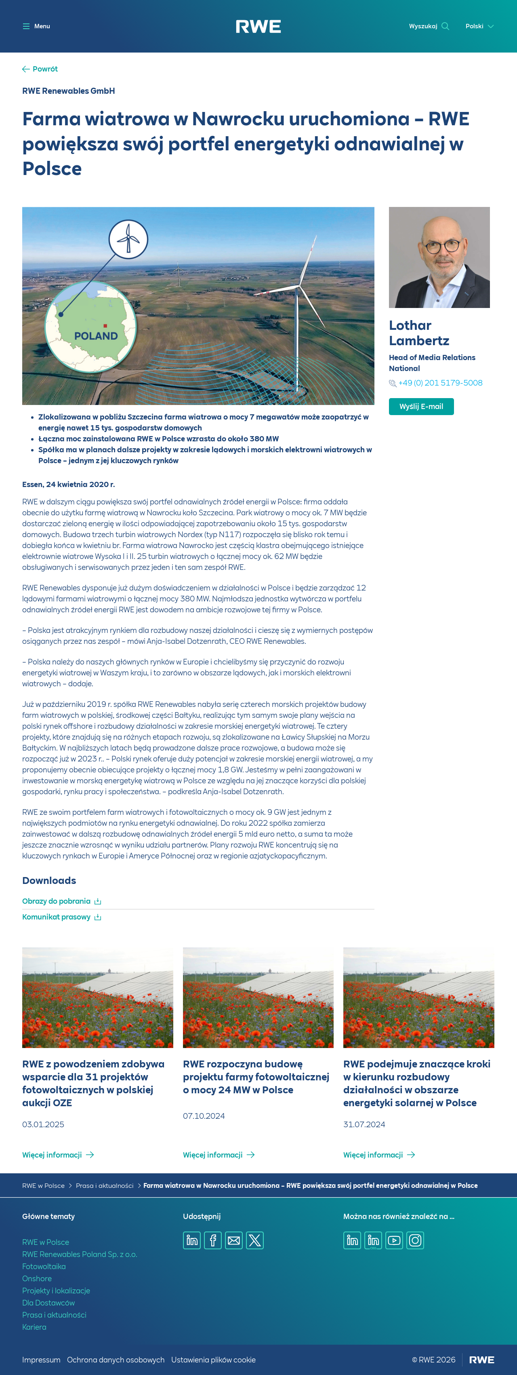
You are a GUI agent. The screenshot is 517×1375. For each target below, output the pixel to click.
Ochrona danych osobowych (116, 1360)
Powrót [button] (45, 69)
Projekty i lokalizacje (56, 1290)
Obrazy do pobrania (56, 901)
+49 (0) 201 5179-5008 (441, 383)
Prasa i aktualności (105, 1185)
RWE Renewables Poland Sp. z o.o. (79, 1254)
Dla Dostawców (48, 1303)
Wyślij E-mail (421, 406)
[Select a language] (480, 26)
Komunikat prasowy (56, 917)
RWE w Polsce (43, 1185)
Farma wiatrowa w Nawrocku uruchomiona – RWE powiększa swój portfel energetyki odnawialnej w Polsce (310, 1185)
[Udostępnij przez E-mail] (234, 1240)
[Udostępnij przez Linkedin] (192, 1240)
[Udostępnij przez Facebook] (213, 1240)
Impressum (41, 1360)
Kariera (34, 1327)
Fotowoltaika (44, 1266)
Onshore (37, 1278)
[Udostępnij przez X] (255, 1240)
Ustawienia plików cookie (213, 1360)
